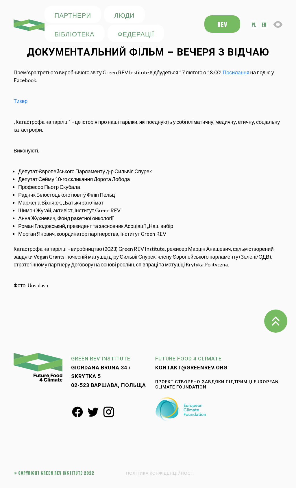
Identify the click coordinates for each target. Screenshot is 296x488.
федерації (136, 33)
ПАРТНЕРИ (73, 15)
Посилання (236, 72)
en (264, 24)
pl (253, 24)
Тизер (20, 101)
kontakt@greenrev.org (191, 367)
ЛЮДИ (124, 15)
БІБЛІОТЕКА (75, 33)
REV (222, 24)
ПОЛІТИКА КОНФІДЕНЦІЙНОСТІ (160, 473)
